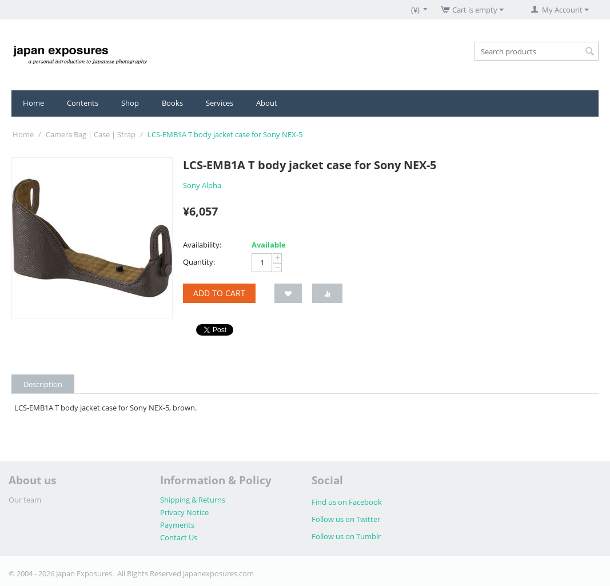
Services (219, 103)
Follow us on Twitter (346, 519)
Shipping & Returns (192, 500)
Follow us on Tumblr (346, 536)
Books (172, 103)
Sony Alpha (202, 185)
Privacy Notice (184, 512)
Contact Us (178, 537)
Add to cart (219, 293)
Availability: (202, 245)
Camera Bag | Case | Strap (90, 134)
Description (42, 384)
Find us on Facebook (347, 502)
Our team (25, 500)
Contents (82, 103)
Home (33, 103)
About (266, 103)
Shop (130, 103)
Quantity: (199, 262)
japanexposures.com (218, 573)
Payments (177, 525)
